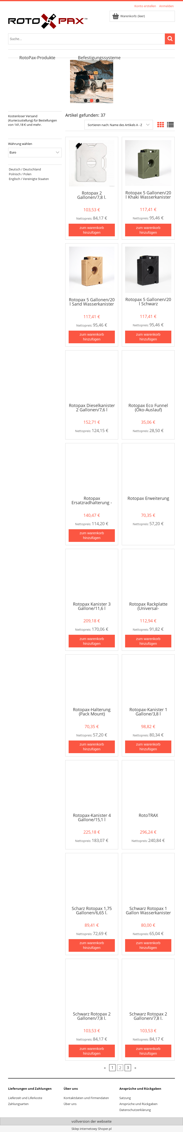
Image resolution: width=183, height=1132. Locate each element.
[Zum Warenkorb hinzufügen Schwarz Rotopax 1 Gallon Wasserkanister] (148, 945)
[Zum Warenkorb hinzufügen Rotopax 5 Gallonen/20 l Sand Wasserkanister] (92, 337)
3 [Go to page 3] (128, 1067)
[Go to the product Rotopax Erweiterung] (148, 469)
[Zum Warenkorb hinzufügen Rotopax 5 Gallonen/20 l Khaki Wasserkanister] (148, 230)
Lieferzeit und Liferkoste (25, 1098)
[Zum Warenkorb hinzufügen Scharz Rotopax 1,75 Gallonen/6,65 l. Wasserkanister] (92, 945)
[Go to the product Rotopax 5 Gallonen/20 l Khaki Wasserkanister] (148, 163)
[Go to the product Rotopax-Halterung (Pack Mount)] (92, 680)
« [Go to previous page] (105, 1067)
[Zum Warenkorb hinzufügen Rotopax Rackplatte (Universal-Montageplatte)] (148, 641)
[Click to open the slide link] (88, 81)
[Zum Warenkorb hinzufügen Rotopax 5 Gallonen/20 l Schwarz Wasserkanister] (148, 337)
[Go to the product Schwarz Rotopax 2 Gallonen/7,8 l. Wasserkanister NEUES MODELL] (148, 984)
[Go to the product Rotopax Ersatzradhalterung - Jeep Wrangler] (92, 469)
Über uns (70, 1104)
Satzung (125, 1098)
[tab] (85, 100)
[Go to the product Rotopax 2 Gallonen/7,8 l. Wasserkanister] (92, 163)
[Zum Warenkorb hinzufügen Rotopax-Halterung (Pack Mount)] (92, 747)
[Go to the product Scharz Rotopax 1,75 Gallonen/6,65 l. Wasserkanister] (92, 879)
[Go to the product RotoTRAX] (148, 786)
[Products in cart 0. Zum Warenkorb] (129, 16)
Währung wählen (20, 143)
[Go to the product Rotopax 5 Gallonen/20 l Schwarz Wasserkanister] (148, 270)
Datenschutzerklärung (135, 1110)
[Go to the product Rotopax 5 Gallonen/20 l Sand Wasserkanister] (92, 270)
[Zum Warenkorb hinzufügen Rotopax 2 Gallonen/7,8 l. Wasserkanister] (92, 230)
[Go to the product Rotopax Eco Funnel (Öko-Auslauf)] (148, 376)
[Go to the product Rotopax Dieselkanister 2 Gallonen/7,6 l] (92, 376)
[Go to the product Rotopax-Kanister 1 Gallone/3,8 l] (148, 680)
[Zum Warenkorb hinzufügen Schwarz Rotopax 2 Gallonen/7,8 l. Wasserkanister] (92, 1051)
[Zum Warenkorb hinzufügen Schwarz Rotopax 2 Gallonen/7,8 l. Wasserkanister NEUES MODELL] (148, 1051)
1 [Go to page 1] (112, 1067)
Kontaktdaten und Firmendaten (86, 1098)
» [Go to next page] (135, 1067)
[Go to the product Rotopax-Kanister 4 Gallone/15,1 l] (92, 786)
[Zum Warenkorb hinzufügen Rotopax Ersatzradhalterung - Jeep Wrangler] (92, 535)
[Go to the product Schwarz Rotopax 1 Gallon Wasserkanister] (148, 879)
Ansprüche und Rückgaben (138, 1104)
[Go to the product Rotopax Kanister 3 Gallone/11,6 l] (92, 575)
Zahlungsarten (18, 1104)
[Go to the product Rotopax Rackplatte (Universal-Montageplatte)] (148, 575)
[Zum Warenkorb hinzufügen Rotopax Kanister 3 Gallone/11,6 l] (92, 641)
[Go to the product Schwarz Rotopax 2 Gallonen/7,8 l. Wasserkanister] (92, 984)
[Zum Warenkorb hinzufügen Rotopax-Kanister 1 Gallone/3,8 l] (148, 747)
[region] (91, 81)
